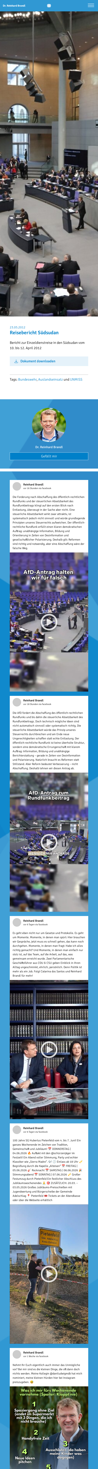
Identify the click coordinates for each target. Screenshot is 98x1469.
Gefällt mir (49, 456)
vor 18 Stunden (31, 704)
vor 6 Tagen (29, 924)
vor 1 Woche (29, 1356)
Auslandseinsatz (50, 379)
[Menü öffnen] (91, 6)
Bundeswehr (27, 379)
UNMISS (76, 379)
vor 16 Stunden (31, 488)
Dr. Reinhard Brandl (49, 447)
